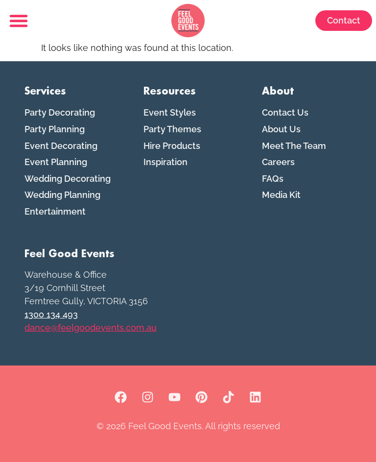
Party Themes (172, 129)
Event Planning (55, 162)
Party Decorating (59, 112)
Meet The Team (294, 146)
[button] (18, 20)
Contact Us (285, 112)
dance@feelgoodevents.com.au (90, 327)
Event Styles (169, 112)
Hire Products (171, 146)
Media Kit (281, 195)
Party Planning (54, 129)
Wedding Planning (62, 195)
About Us (281, 129)
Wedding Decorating (67, 178)
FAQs (272, 178)
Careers (278, 162)
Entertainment (55, 211)
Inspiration (165, 162)
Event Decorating (60, 146)
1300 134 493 (51, 314)
